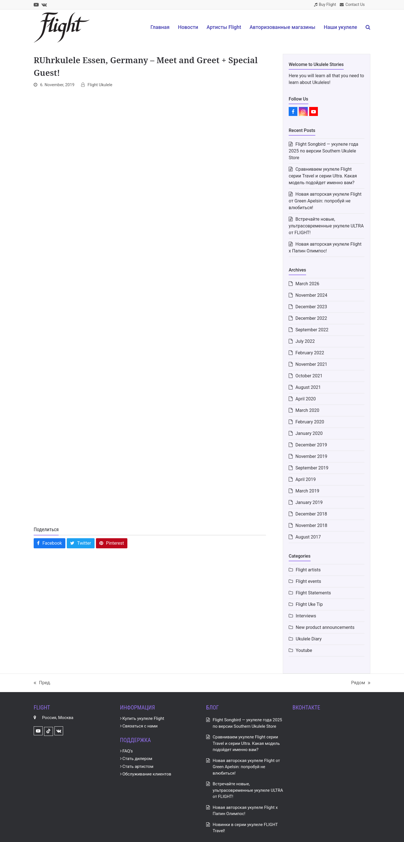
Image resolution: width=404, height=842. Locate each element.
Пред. (42, 683)
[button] (368, 27)
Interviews (306, 616)
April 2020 (305, 398)
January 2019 (309, 502)
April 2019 (305, 479)
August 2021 (308, 387)
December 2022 (311, 318)
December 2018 (311, 514)
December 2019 (311, 445)
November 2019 (311, 456)
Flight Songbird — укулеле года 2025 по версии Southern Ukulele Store (323, 151)
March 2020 (307, 410)
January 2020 (309, 433)
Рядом (360, 683)
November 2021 (311, 364)
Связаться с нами (139, 726)
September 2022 (312, 329)
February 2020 (309, 422)
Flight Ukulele (100, 84)
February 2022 (309, 352)
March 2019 (307, 491)
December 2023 (311, 306)
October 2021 (308, 375)
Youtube (304, 650)
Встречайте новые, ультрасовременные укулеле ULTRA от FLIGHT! (326, 225)
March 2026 (307, 283)
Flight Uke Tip (309, 604)
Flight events (308, 581)
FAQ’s (126, 751)
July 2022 (305, 341)
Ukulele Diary (309, 639)
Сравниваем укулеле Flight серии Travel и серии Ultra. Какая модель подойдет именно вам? (323, 175)
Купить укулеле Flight (142, 718)
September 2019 (312, 468)
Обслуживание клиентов (145, 774)
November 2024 (311, 295)
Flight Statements (313, 592)
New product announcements (325, 627)
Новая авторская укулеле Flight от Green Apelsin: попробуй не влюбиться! (325, 200)
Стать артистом (136, 766)
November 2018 (311, 525)
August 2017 (308, 537)
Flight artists (308, 569)
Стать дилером (136, 758)
